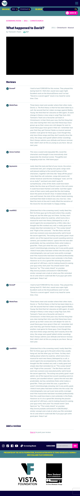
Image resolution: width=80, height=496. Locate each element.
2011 (26, 21)
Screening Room (13, 21)
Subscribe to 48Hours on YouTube (16, 446)
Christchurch (36, 21)
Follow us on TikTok (7, 446)
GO (75, 445)
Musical (71, 28)
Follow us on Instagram (3, 446)
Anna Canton (14, 152)
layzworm (13, 166)
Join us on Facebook (12, 446)
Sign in (73, 13)
